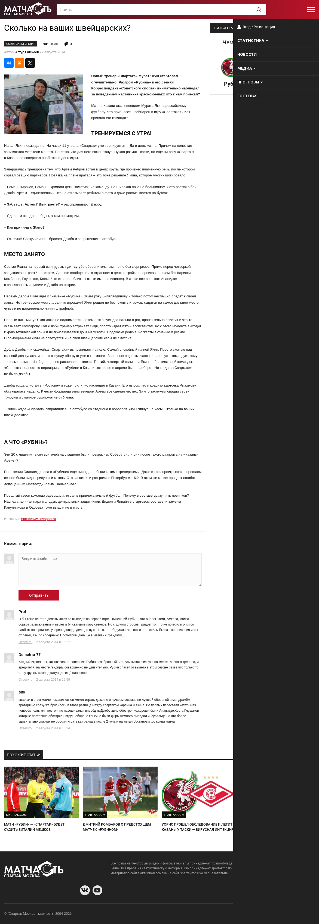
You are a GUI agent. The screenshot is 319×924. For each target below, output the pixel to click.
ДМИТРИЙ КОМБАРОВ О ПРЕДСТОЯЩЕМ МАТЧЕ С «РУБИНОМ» (117, 827)
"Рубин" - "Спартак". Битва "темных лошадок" (276, 824)
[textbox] (161, 9)
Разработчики (270, 914)
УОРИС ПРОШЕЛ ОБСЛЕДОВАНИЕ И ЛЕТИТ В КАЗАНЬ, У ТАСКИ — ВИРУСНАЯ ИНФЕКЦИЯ (198, 827)
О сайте (249, 914)
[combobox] (161, 9)
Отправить (39, 595)
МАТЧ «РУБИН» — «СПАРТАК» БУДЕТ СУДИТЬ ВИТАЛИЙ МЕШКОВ (34, 827)
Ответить (25, 642)
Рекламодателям (300, 914)
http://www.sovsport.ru (38, 519)
